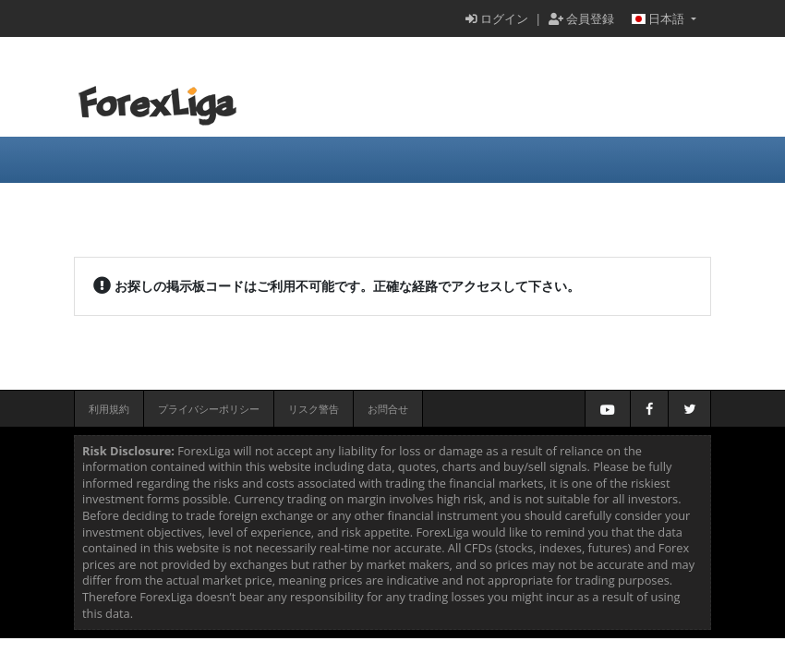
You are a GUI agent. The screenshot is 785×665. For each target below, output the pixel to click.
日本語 (660, 18)
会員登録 (581, 18)
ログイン (496, 18)
